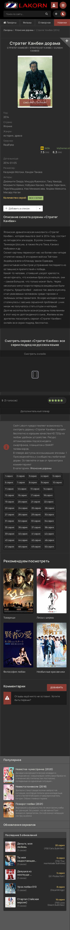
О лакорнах (44, 22)
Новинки (62, 22)
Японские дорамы (24, 30)
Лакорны (10, 22)
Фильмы (27, 22)
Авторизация (54, 5)
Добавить (56, 687)
